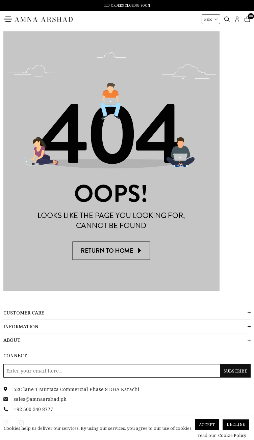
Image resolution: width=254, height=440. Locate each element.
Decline (236, 424)
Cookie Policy (232, 435)
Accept (207, 425)
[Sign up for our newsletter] (127, 371)
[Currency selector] (211, 19)
